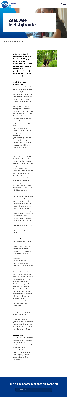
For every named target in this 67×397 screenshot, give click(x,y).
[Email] (33, 390)
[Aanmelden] (50, 390)
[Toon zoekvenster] (61, 4)
